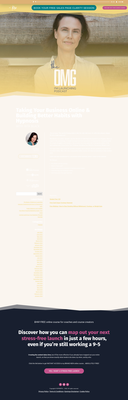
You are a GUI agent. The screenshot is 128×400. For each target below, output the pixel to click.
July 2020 (39, 283)
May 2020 (39, 287)
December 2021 (38, 247)
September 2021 (37, 253)
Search (40, 194)
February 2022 (38, 243)
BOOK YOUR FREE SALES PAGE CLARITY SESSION (64, 8)
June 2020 (39, 285)
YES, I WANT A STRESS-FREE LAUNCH (64, 371)
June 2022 (39, 234)
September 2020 (37, 279)
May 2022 (39, 236)
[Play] (33, 1)
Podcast (40, 224)
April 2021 (39, 264)
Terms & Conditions (57, 391)
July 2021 (39, 258)
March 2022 (39, 241)
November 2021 (38, 249)
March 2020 (39, 292)
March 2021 (39, 266)
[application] (77, 2)
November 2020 (38, 275)
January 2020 (38, 296)
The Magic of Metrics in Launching (33, 202)
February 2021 (38, 268)
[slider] (120, 2)
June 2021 (39, 260)
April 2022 (39, 239)
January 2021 (38, 270)
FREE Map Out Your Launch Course (114, 7)
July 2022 (39, 232)
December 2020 (38, 272)
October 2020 (38, 277)
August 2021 (38, 256)
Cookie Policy (85, 391)
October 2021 (38, 251)
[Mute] (116, 2)
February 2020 (38, 294)
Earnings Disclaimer (72, 391)
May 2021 (39, 262)
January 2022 (38, 245)
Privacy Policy (44, 391)
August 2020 (38, 281)
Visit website (26, 156)
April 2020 (39, 289)
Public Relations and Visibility (34, 208)
